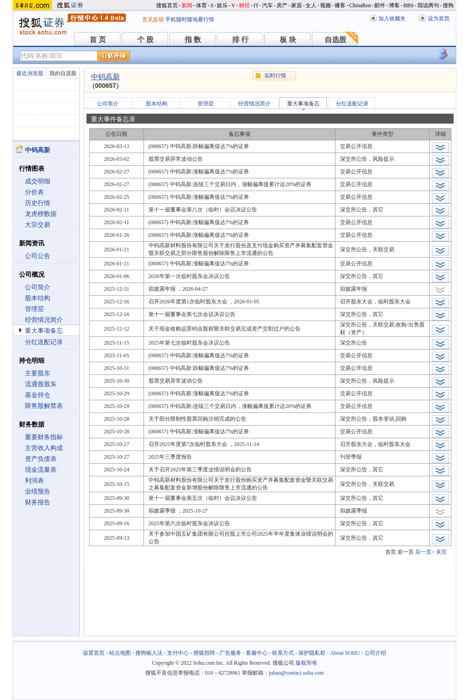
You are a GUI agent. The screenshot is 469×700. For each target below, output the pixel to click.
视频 (325, 5)
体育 (201, 5)
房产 (282, 5)
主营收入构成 (44, 448)
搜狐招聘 (204, 653)
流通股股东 (41, 384)
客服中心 (257, 653)
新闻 (187, 5)
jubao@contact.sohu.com (296, 673)
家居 (296, 5)
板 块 (288, 39)
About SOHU (345, 653)
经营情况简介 (44, 319)
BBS (408, 5)
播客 (340, 5)
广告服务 (230, 653)
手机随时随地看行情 (189, 19)
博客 (394, 5)
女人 (311, 5)
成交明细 (37, 181)
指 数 (193, 39)
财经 (244, 5)
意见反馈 (153, 19)
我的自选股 (63, 73)
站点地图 (120, 653)
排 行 (240, 39)
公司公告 (37, 256)
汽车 (267, 5)
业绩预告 (37, 491)
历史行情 (37, 203)
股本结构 (37, 298)
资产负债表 (41, 458)
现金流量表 (41, 469)
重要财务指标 (44, 437)
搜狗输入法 (149, 653)
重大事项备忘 (44, 330)
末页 (441, 552)
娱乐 (222, 5)
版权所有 (306, 663)
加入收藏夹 (392, 18)
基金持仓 (37, 395)
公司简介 (37, 287)
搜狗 (448, 5)
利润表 (34, 480)
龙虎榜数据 (41, 214)
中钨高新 (105, 77)
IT (256, 5)
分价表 (34, 192)
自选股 (335, 39)
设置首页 (94, 653)
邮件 (379, 5)
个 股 (145, 39)
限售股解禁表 (44, 406)
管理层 (34, 309)
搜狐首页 (167, 5)
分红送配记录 (44, 342)
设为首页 (439, 18)
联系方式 (283, 653)
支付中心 (178, 653)
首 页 (98, 39)
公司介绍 (375, 653)
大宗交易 (37, 224)
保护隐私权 (311, 653)
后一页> (425, 552)
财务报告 (37, 502)
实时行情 (275, 75)
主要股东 (37, 373)
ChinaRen (360, 5)
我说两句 (428, 5)
